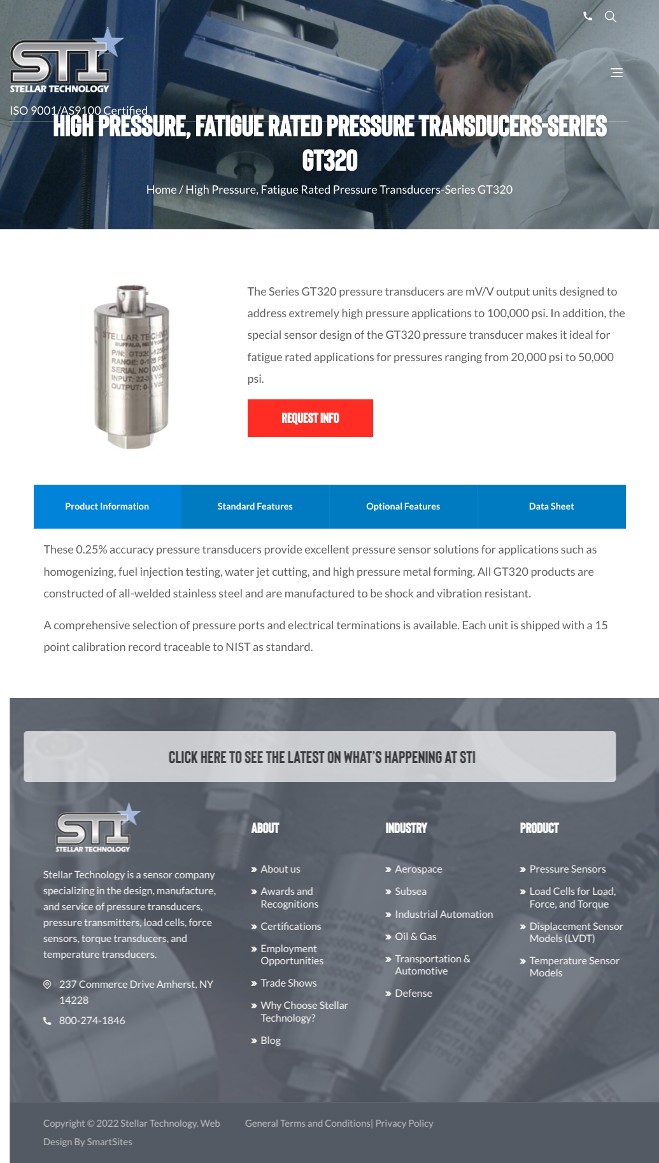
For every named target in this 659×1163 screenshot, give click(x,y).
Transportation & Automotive (459, 965)
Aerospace (445, 869)
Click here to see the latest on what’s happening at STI (312, 756)
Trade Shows (315, 983)
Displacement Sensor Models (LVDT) (603, 932)
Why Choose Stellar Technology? (330, 1011)
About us (307, 869)
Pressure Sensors (594, 869)
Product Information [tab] (155, 506)
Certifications (317, 926)
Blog (297, 1040)
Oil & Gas (442, 937)
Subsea (437, 891)
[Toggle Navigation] (616, 72)
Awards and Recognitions (315, 897)
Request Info (310, 418)
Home (161, 189)
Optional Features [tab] (450, 506)
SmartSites (136, 1142)
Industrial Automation (471, 914)
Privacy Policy (430, 1123)
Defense (440, 993)
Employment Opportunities (318, 955)
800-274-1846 (110, 1021)
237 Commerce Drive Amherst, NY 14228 (154, 992)
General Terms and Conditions (334, 1123)
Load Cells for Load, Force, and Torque (599, 897)
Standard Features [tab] (302, 506)
